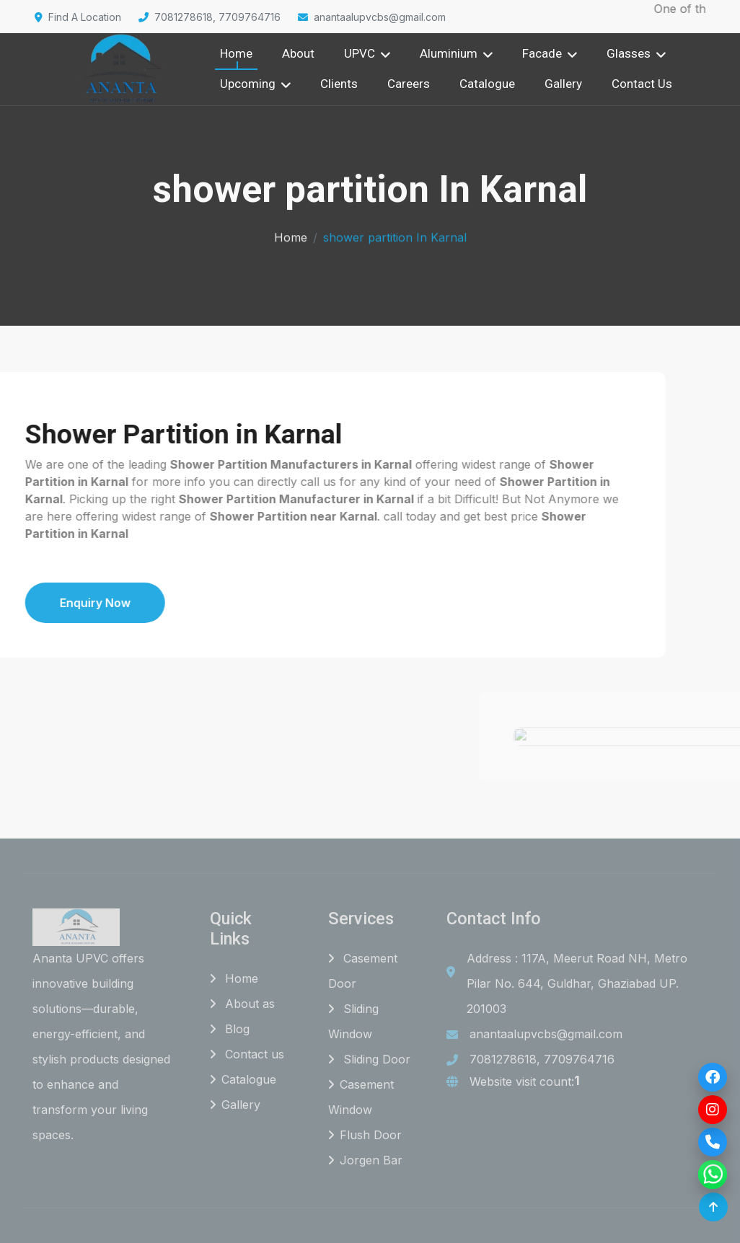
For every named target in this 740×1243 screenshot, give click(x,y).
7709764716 (579, 1059)
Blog (230, 1029)
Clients (339, 83)
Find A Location (78, 17)
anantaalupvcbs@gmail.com (372, 17)
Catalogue (487, 83)
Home (236, 53)
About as (242, 1003)
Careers (408, 83)
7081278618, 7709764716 (209, 17)
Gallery (563, 83)
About (298, 53)
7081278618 (503, 1059)
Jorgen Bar (365, 1160)
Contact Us (642, 83)
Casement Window (361, 1097)
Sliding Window (353, 1021)
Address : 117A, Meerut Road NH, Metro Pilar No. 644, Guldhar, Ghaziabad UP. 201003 (577, 983)
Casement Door (362, 971)
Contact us (247, 1054)
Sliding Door (369, 1059)
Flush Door (365, 1135)
